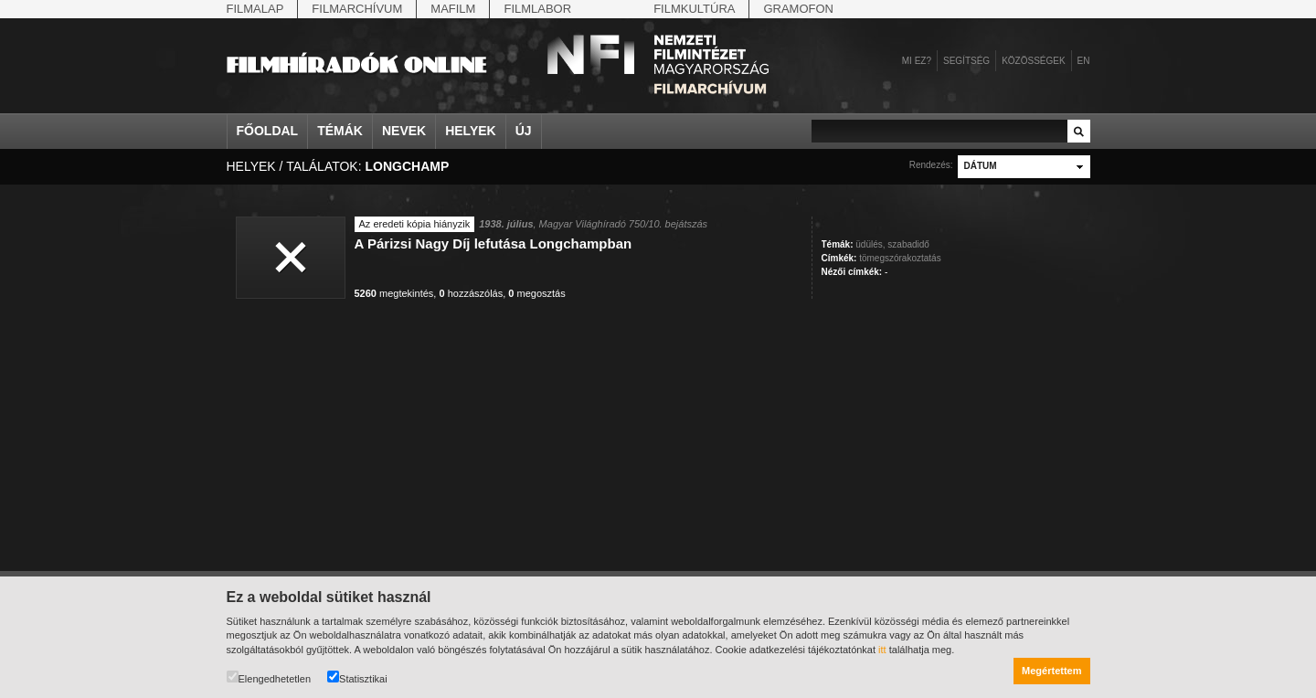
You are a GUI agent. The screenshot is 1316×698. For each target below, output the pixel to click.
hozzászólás (471, 293)
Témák (340, 130)
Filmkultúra (694, 9)
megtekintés (394, 293)
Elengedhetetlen (269, 677)
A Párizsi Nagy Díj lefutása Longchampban (493, 243)
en (1083, 61)
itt (882, 649)
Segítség (966, 61)
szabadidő (908, 244)
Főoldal (268, 130)
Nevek (404, 130)
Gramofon (798, 9)
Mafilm (452, 9)
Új (523, 130)
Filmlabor (537, 9)
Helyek (470, 130)
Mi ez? (916, 61)
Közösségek (1033, 61)
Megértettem (1051, 670)
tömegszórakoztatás (900, 258)
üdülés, (870, 244)
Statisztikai (357, 677)
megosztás (536, 293)
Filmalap (255, 9)
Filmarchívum (357, 9)
